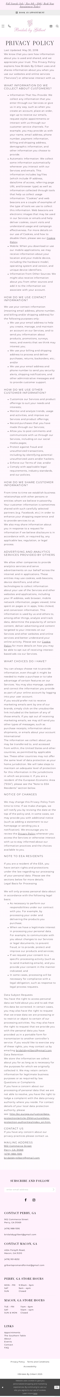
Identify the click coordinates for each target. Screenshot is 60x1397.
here (35, 1395)
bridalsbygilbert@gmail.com (34, 1051)
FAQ (6, 1348)
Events (8, 1342)
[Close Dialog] (3, 1388)
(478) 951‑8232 (12, 1260)
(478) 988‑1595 (13, 1155)
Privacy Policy (26, 834)
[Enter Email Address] (30, 1190)
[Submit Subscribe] (52, 1191)
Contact (8, 1346)
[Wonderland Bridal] (30, 26)
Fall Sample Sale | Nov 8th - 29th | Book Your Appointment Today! (30, 5)
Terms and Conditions (38, 1363)
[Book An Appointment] (30, 13)
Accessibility (30, 1367)
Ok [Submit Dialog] (56, 1388)
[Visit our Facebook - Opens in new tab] (26, 1201)
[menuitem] (9, 26)
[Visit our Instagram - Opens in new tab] (33, 1201)
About (7, 1340)
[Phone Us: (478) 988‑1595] (9, 26)
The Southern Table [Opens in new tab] (15, 1336)
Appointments (12, 1333)
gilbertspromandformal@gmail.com (24, 1266)
